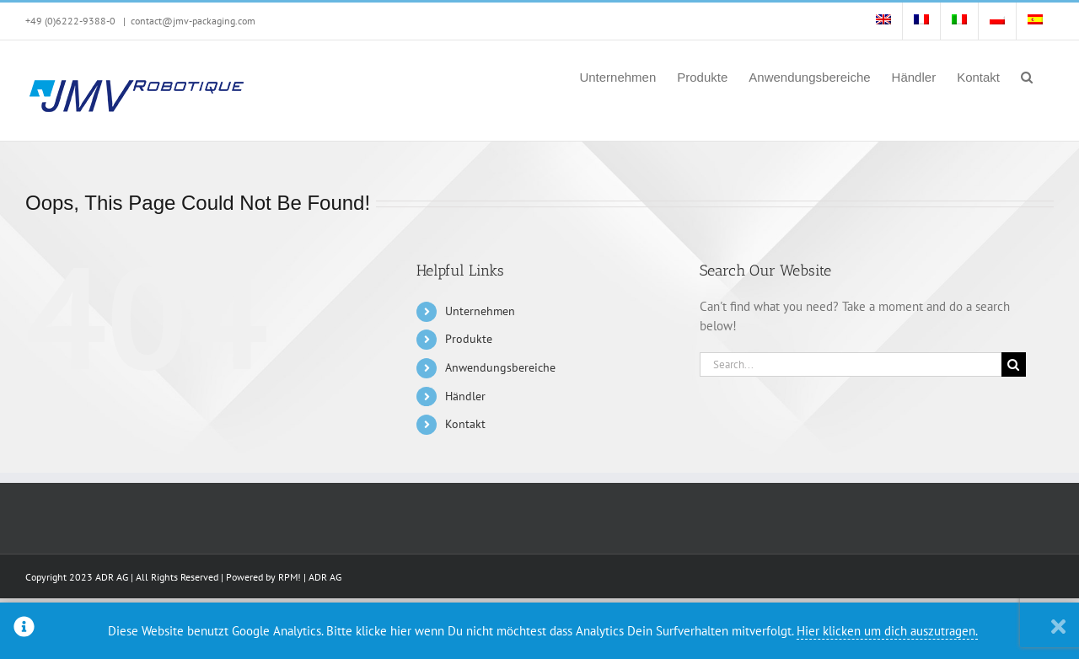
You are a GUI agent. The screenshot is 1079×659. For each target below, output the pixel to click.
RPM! (289, 577)
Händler (465, 396)
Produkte (468, 338)
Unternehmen (480, 311)
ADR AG (325, 577)
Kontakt (465, 423)
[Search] (1013, 364)
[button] (1027, 75)
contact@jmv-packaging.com (193, 20)
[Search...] (850, 364)
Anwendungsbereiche (500, 367)
